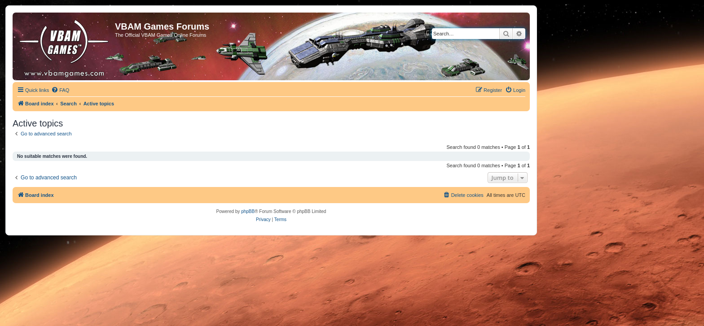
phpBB (248, 211)
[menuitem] (60, 90)
